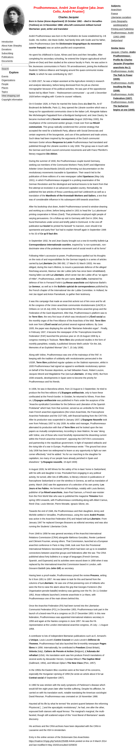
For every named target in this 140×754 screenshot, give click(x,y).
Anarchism (116, 9)
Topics (5, 92)
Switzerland (116, 40)
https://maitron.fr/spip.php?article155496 (48, 741)
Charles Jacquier (68, 17)
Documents (7, 61)
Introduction (7, 41)
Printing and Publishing (122, 29)
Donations (6, 49)
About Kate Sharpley (12, 45)
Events (5, 76)
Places (5, 88)
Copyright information (12, 99)
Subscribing (7, 53)
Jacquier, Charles (119, 52)
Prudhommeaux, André (122, 71)
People (5, 84)
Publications (8, 57)
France (114, 13)
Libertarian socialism (121, 17)
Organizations (8, 80)
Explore (14, 72)
